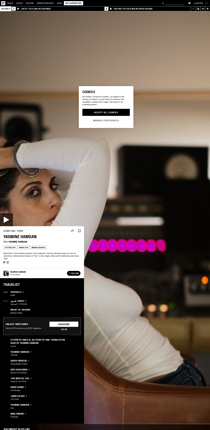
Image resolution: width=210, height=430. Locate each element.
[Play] (6, 219)
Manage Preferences (106, 120)
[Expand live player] (193, 8)
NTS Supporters (73, 3)
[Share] (72, 230)
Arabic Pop (23, 247)
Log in (64, 329)
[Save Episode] (79, 231)
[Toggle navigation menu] (206, 3)
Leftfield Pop (10, 247)
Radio (10, 3)
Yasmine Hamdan (17, 241)
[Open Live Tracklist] (202, 8)
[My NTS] (198, 3)
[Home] (3, 3)
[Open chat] (189, 3)
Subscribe (64, 324)
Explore (30, 3)
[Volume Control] (207, 8)
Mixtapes (45, 3)
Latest (19, 3)
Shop (59, 3)
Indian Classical (38, 247)
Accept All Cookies (106, 112)
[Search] (163, 3)
